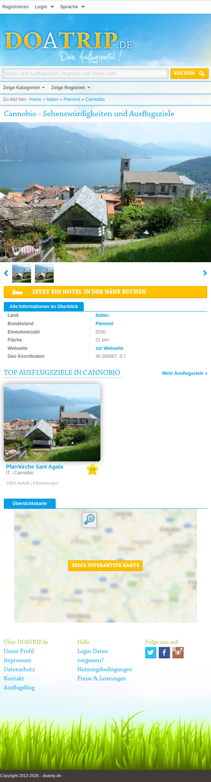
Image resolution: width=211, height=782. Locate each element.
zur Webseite (109, 348)
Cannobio (95, 99)
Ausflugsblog (19, 688)
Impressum (17, 661)
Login (41, 6)
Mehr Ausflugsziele (182, 373)
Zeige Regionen (68, 87)
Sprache (69, 6)
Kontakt (14, 679)
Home (35, 99)
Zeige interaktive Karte (105, 565)
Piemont (72, 99)
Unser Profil (19, 651)
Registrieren (15, 6)
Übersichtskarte (30, 503)
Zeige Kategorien (21, 87)
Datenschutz (19, 670)
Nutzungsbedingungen (104, 670)
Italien (52, 99)
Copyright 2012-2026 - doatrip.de (30, 775)
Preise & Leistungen (101, 679)
